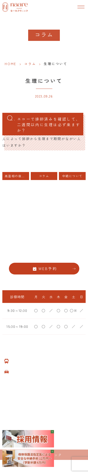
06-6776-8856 (44, 254)
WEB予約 (47, 268)
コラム (30, 63)
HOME (10, 63)
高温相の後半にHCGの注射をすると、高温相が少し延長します (17, 176)
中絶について (72, 176)
